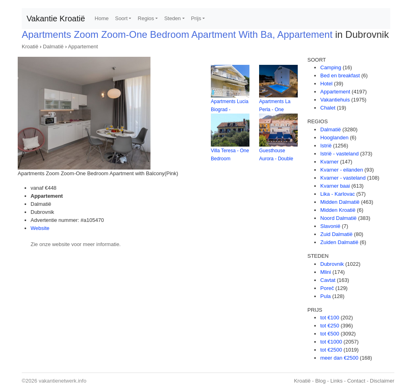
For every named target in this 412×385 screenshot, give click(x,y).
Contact (356, 381)
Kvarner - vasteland (343, 178)
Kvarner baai (335, 186)
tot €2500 (331, 350)
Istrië (326, 146)
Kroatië (30, 46)
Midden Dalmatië (340, 202)
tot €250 (329, 326)
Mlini (325, 272)
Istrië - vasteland (339, 154)
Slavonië (330, 226)
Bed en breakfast (340, 75)
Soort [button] (121, 18)
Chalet (328, 108)
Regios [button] (146, 18)
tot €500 (329, 334)
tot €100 (329, 318)
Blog (320, 381)
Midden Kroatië (337, 210)
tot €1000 (331, 342)
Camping (330, 67)
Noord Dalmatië (338, 218)
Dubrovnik (332, 264)
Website (40, 228)
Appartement (83, 46)
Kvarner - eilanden (341, 170)
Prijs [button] (196, 18)
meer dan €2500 (339, 358)
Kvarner (329, 162)
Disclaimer (382, 381)
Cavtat (328, 280)
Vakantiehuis (335, 100)
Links (336, 381)
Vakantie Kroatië (56, 18)
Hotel (326, 84)
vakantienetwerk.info (63, 381)
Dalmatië (53, 46)
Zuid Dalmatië (336, 234)
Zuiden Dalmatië (339, 242)
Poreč (327, 288)
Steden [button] (172, 18)
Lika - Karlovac (337, 194)
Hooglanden (334, 138)
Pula (325, 296)
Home (102, 18)
